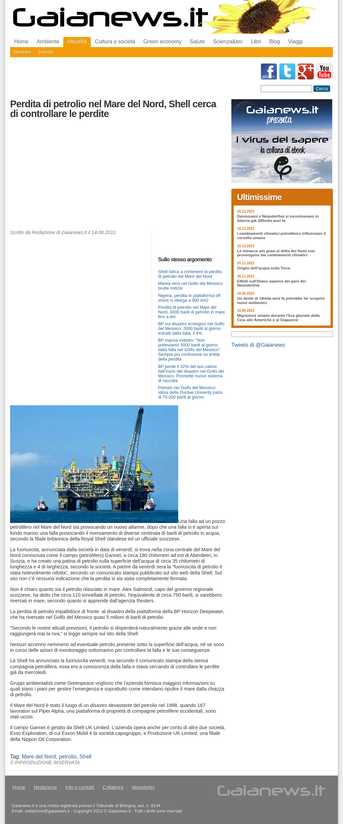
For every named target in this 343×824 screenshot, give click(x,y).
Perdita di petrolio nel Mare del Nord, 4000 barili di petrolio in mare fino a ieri (191, 312)
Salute (197, 41)
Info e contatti (79, 787)
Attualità (77, 41)
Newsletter (143, 787)
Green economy (162, 41)
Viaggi (295, 41)
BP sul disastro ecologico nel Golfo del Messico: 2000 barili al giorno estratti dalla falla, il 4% (191, 328)
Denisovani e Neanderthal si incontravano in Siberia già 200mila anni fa (278, 218)
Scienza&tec (228, 41)
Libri (256, 41)
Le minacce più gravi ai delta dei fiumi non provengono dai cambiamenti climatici (276, 253)
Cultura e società (115, 41)
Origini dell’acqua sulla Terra (263, 268)
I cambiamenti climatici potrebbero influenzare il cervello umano (281, 235)
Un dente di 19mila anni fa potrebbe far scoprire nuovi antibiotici (281, 300)
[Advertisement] (117, 176)
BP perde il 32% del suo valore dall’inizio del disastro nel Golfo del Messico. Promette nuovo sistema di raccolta (191, 373)
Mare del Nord (39, 756)
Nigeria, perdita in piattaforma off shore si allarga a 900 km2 (189, 298)
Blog (274, 41)
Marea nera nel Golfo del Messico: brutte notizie (191, 286)
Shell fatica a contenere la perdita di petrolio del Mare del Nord (190, 274)
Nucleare (22, 51)
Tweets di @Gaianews (258, 345)
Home (21, 41)
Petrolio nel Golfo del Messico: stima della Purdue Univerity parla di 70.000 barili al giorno (190, 392)
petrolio (67, 756)
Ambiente (48, 41)
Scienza (45, 51)
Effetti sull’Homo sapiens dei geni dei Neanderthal (271, 283)
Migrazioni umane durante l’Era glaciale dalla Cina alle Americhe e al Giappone (278, 317)
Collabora (113, 787)
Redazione (45, 787)
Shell (85, 756)
